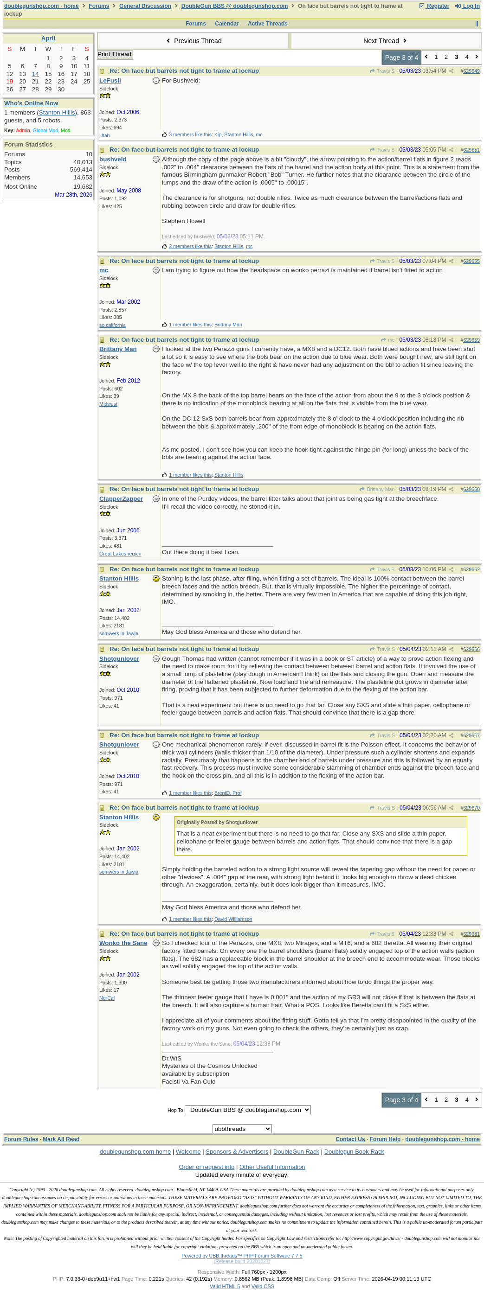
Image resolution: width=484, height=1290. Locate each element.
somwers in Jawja (118, 633)
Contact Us (350, 1139)
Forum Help (385, 1139)
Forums (99, 6)
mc (388, 340)
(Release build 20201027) (241, 1261)
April (48, 38)
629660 (471, 489)
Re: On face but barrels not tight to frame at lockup (184, 70)
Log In (467, 6)
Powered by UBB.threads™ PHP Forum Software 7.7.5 (241, 1255)
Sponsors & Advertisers (237, 1151)
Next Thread (386, 41)
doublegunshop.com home (135, 1151)
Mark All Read (61, 1139)
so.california (112, 325)
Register (434, 6)
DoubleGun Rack (296, 1151)
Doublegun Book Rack (354, 1151)
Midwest (108, 404)
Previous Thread (193, 41)
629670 (471, 808)
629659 (471, 340)
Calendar (227, 23)
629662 (471, 569)
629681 (471, 934)
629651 (471, 150)
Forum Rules (21, 1139)
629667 (471, 735)
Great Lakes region (120, 553)
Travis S (382, 71)
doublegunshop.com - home (41, 6)
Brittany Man (376, 489)
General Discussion (145, 6)
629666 (471, 649)
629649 (471, 71)
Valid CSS (263, 1286)
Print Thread (114, 54)
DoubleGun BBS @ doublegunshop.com (234, 6)
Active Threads (268, 23)
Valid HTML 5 (225, 1286)
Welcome (188, 1151)
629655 (471, 261)
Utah (104, 135)
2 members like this (190, 246)
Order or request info (206, 1166)
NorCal (107, 998)
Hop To (175, 1110)
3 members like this (190, 134)
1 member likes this (190, 324)
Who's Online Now (31, 103)
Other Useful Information (272, 1166)
